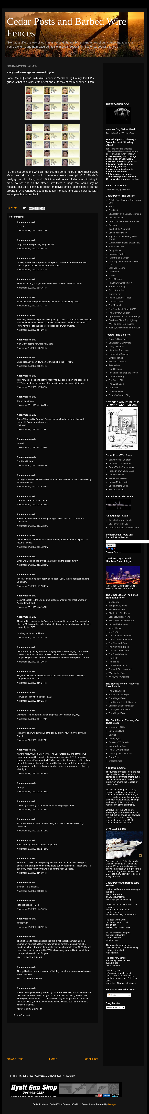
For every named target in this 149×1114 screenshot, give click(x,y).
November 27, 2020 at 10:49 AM (32, 773)
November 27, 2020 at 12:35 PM (32, 809)
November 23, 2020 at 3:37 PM (32, 305)
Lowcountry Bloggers (119, 354)
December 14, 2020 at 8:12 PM (32, 927)
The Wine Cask (116, 384)
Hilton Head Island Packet (121, 620)
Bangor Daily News (118, 605)
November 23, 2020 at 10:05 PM (32, 405)
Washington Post (117, 673)
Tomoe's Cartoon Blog (119, 395)
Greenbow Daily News (119, 617)
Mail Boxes (114, 271)
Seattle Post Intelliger (119, 694)
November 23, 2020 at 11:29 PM (32, 429)
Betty (111, 206)
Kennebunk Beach (117, 478)
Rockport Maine (116, 489)
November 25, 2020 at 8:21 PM (32, 701)
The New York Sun (118, 643)
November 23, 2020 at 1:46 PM (32, 248)
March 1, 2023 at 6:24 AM (29, 957)
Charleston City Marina (120, 463)
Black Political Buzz (118, 339)
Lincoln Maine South (119, 486)
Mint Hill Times (116, 358)
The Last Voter (116, 301)
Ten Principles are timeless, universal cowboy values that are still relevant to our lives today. (122, 151)
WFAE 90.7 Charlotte (119, 677)
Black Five (114, 757)
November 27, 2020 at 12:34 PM (32, 791)
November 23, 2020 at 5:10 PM (32, 348)
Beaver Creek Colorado (120, 459)
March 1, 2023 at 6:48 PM (29, 1009)
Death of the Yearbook (119, 229)
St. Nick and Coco (117, 290)
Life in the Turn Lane (119, 350)
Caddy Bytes (115, 738)
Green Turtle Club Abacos (121, 467)
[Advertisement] (52, 1040)
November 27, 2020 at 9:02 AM (32, 740)
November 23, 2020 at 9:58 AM (32, 230)
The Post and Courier (119, 650)
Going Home (115, 250)
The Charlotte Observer (120, 635)
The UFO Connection (119, 749)
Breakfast (113, 210)
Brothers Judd (115, 761)
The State (113, 658)
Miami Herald (115, 628)
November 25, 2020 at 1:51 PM (32, 637)
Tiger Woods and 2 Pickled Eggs (124, 316)
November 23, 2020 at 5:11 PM (32, 366)
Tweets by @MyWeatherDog (120, 133)
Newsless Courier (117, 361)
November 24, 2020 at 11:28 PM (32, 565)
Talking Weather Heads (120, 297)
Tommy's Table (116, 391)
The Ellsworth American (120, 639)
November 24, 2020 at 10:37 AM (32, 486)
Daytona (113, 225)
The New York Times (119, 647)
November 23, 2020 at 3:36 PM (32, 287)
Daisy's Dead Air (117, 346)
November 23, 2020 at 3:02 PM (32, 269)
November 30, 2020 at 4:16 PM (32, 909)
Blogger (112, 1104)
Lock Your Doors (117, 268)
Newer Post (15, 1059)
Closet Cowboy (116, 217)
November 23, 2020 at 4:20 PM (32, 330)
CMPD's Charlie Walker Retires (124, 221)
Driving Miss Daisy (118, 232)
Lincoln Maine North (118, 482)
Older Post (91, 1059)
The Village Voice (117, 698)
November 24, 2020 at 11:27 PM (32, 547)
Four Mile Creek (116, 246)
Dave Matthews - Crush (120, 520)
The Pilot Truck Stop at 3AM (122, 309)
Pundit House (115, 369)
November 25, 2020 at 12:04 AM (32, 586)
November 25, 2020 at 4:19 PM (32, 661)
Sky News (113, 632)
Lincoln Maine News (118, 624)
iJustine (112, 735)
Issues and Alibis (117, 727)
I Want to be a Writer (119, 257)
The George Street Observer (122, 702)
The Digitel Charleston (119, 709)
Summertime (115, 294)
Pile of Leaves (115, 279)
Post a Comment (22, 1015)
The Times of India (118, 665)
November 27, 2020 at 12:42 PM (32, 849)
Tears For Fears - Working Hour (124, 527)
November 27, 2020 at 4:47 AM (32, 719)
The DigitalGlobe (117, 691)
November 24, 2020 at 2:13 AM (32, 447)
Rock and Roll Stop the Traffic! (123, 372)
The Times (114, 661)
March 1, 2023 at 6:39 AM (29, 978)
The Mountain (115, 305)
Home (53, 1059)
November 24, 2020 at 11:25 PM (32, 525)
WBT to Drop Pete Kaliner (121, 324)
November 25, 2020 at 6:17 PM (32, 683)
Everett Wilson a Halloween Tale (124, 242)
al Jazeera (114, 602)
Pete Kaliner (115, 365)
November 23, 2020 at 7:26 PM (32, 387)
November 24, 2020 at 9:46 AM (32, 465)
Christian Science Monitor (121, 705)
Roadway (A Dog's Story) (121, 283)
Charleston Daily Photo (120, 342)
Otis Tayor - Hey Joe (119, 524)
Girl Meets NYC (116, 731)
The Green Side (116, 380)
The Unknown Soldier (119, 313)
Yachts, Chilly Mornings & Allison (124, 327)
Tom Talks (113, 387)
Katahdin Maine (116, 474)
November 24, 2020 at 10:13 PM (32, 504)
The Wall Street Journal (120, 669)
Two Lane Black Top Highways (123, 320)
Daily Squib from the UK (120, 753)
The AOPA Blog (116, 376)
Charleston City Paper (119, 613)
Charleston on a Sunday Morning (125, 214)
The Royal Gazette (118, 654)
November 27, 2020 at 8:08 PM (32, 891)
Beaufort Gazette (117, 609)
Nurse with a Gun (117, 746)
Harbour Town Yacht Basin (121, 471)
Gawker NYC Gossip (119, 742)
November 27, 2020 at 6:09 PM (32, 873)
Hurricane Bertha (117, 254)
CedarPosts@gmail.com (118, 189)
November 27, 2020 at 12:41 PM (32, 830)
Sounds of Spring (117, 286)
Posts (112, 995)
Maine (111, 275)
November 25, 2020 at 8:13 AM (32, 607)
